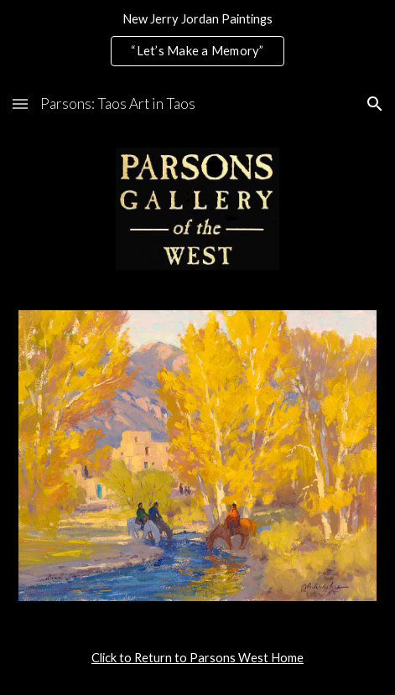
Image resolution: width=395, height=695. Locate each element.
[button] (20, 103)
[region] (197, 40)
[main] (197, 658)
